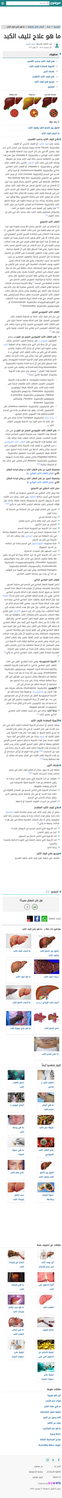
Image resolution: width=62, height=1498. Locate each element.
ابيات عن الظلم (54, 1423)
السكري (29, 536)
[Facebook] (58, 1460)
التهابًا (6, 596)
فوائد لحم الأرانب (53, 1401)
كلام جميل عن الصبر (52, 1417)
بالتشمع (9, 812)
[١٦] (32, 773)
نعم (35, 907)
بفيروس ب (43, 341)
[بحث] (48, 3)
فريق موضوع (38, 1477)
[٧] (28, 374)
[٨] (38, 463)
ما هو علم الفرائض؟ (51, 1428)
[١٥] (41, 758)
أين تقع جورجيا (54, 1395)
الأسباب (30, 163)
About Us (57, 1477)
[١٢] (58, 655)
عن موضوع (38, 1466)
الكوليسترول (37, 543)
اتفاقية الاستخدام (54, 1472)
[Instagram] (47, 1460)
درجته (42, 736)
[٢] (57, 207)
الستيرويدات (37, 692)
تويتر (30, 919)
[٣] (47, 215)
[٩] (8, 503)
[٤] (33, 282)
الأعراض (17, 611)
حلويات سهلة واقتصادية (50, 1445)
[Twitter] (53, 1460)
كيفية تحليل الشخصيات (50, 1412)
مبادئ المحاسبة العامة (50, 1440)
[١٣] (38, 713)
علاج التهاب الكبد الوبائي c (40, 482)
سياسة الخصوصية (36, 1472)
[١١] (5, 652)
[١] (58, 207)
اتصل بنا (57, 1466)
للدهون (32, 497)
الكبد (6, 344)
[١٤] (42, 751)
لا (27, 907)
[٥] (21, 305)
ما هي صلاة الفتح (52, 1406)
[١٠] (6, 503)
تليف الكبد (44, 144)
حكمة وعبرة (55, 1434)
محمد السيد (30, 44)
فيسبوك (37, 919)
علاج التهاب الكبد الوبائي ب (39, 473)
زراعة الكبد (49, 418)
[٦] (50, 331)
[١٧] (30, 773)
